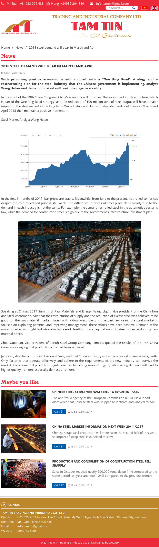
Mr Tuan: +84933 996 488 (25, 3)
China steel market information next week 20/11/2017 (97, 426)
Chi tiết (59, 411)
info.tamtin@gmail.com (112, 3)
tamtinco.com (26, 531)
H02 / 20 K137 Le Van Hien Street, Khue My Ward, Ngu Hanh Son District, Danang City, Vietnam (81, 517)
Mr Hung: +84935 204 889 (65, 3)
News (19, 47)
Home (5, 47)
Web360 (114, 542)
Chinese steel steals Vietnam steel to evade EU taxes (95, 392)
